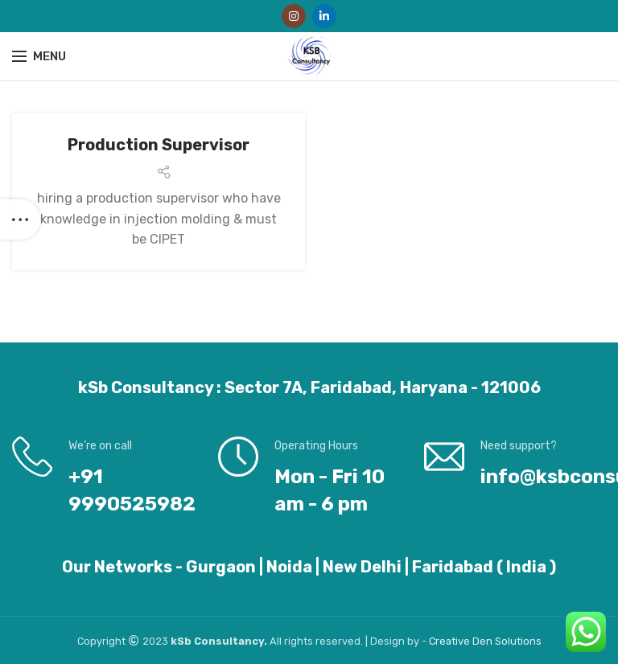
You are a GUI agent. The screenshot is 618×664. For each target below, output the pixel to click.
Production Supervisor (158, 144)
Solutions (518, 641)
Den (483, 641)
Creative (450, 641)
